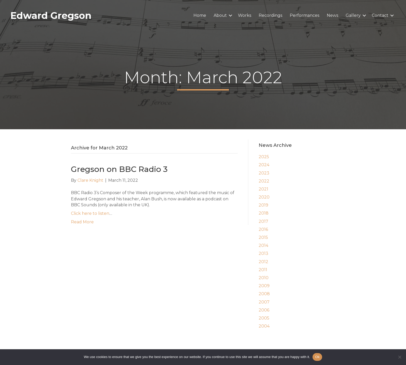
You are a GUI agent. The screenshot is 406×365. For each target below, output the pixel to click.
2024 (264, 164)
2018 (264, 213)
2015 (263, 237)
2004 (264, 326)
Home (199, 15)
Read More (82, 221)
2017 (263, 221)
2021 (263, 189)
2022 (264, 181)
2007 (264, 302)
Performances (304, 15)
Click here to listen (90, 213)
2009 (264, 285)
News (332, 15)
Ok (317, 357)
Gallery (353, 15)
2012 (263, 261)
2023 (264, 173)
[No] (399, 357)
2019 (263, 205)
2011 (263, 269)
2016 (263, 229)
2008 (264, 293)
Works (244, 15)
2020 (264, 197)
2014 (263, 245)
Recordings (270, 15)
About (220, 15)
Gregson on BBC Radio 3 (119, 169)
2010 (264, 277)
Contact (380, 15)
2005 (264, 318)
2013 (263, 253)
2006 (264, 310)
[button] (230, 15)
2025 (264, 156)
